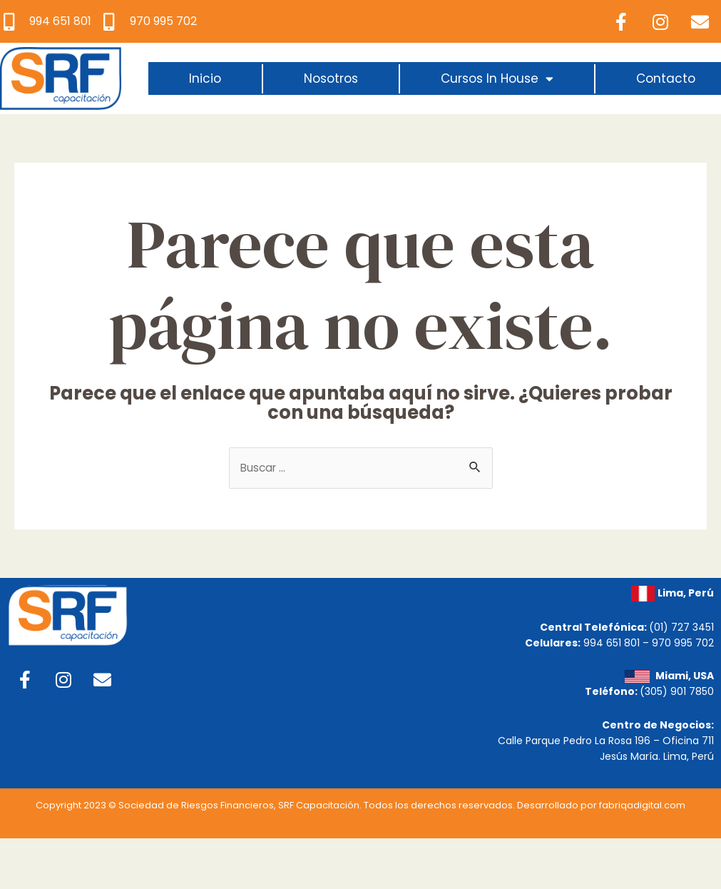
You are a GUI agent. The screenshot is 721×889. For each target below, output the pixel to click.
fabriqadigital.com (642, 807)
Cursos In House (497, 79)
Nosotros (331, 78)
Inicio (205, 78)
